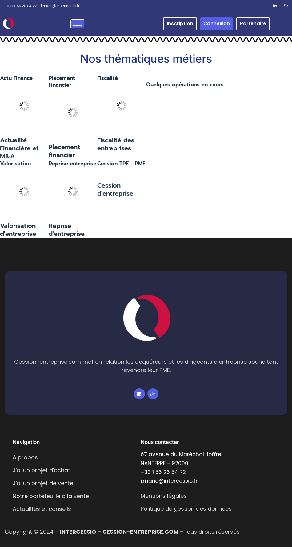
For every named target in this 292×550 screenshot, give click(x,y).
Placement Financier (62, 84)
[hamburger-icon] (77, 23)
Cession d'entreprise (115, 192)
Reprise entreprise (72, 166)
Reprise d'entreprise (67, 232)
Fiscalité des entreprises (115, 147)
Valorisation (15, 166)
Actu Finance (16, 81)
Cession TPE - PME (121, 166)
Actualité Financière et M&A (19, 151)
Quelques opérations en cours (185, 87)
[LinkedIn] (275, 5)
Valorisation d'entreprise (18, 232)
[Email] (285, 5)
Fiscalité (107, 81)
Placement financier (64, 154)
